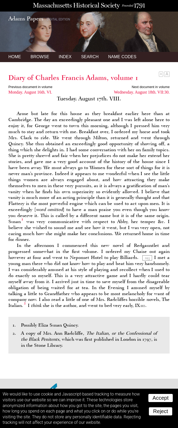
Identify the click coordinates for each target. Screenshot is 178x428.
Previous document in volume (30, 87)
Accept (161, 398)
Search (90, 57)
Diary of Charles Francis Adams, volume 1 (73, 77)
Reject (160, 411)
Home (14, 57)
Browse (39, 57)
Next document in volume (151, 87)
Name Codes (122, 57)
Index (65, 57)
